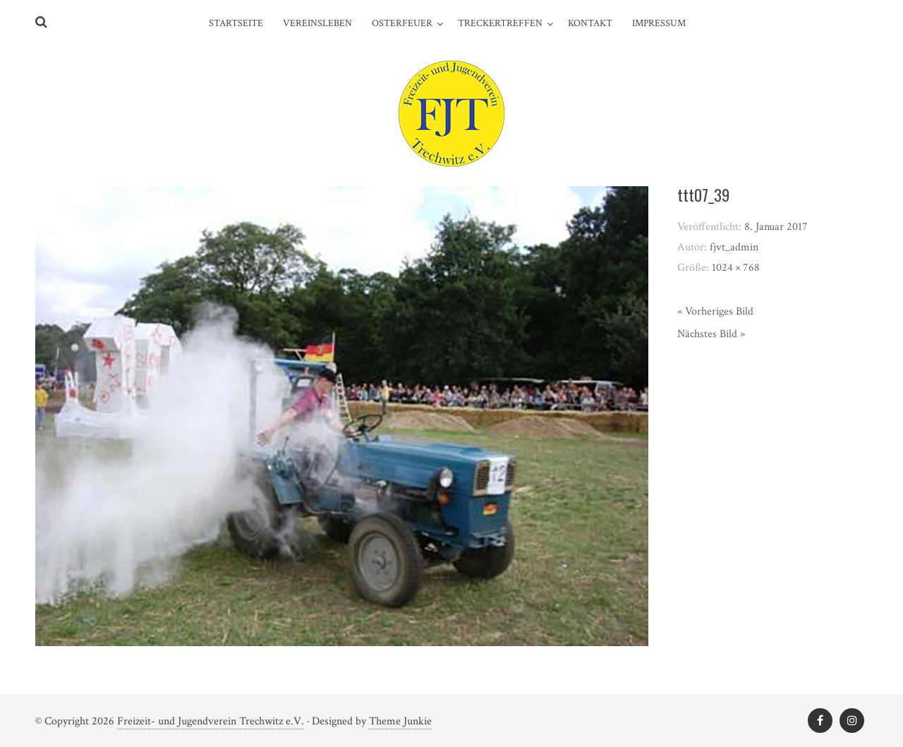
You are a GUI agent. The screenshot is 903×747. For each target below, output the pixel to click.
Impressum (659, 23)
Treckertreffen (500, 23)
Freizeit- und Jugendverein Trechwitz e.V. (210, 721)
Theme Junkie (400, 721)
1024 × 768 (736, 267)
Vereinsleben (317, 23)
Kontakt (590, 23)
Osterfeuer (402, 23)
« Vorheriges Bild (715, 311)
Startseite (236, 23)
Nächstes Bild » (711, 334)
